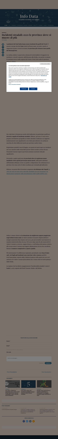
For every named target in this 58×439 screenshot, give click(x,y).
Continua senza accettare (45, 63)
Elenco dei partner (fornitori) (14, 84)
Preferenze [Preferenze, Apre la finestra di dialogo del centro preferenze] (24, 88)
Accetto (33, 88)
